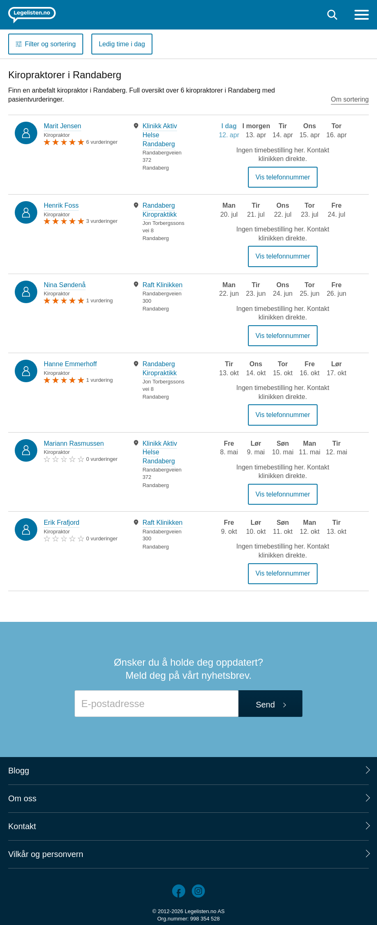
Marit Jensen (63, 125)
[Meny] (361, 15)
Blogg (18, 770)
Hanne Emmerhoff (70, 363)
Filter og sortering (50, 44)
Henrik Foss (61, 205)
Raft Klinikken (163, 284)
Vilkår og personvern (45, 854)
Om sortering (350, 99)
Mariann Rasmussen (74, 443)
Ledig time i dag (122, 44)
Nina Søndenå (65, 284)
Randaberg (156, 168)
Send (265, 704)
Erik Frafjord (61, 522)
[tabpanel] (161, 146)
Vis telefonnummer (282, 177)
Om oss (22, 798)
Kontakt (22, 826)
